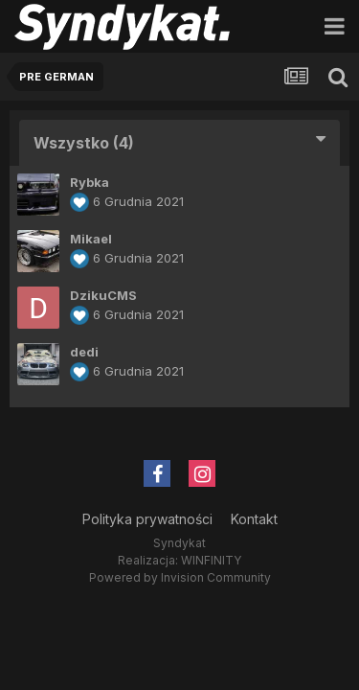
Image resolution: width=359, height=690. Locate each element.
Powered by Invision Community (180, 577)
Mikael (91, 238)
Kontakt (254, 519)
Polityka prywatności (147, 519)
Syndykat (179, 543)
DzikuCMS (103, 295)
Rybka (89, 182)
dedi (84, 351)
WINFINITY (211, 560)
